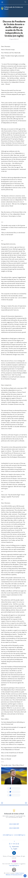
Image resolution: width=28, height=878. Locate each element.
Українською (15, 846)
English (15, 848)
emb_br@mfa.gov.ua (8, 835)
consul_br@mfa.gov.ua (19, 835)
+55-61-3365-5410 (14, 828)
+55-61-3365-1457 (14, 824)
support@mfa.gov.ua (14, 865)
